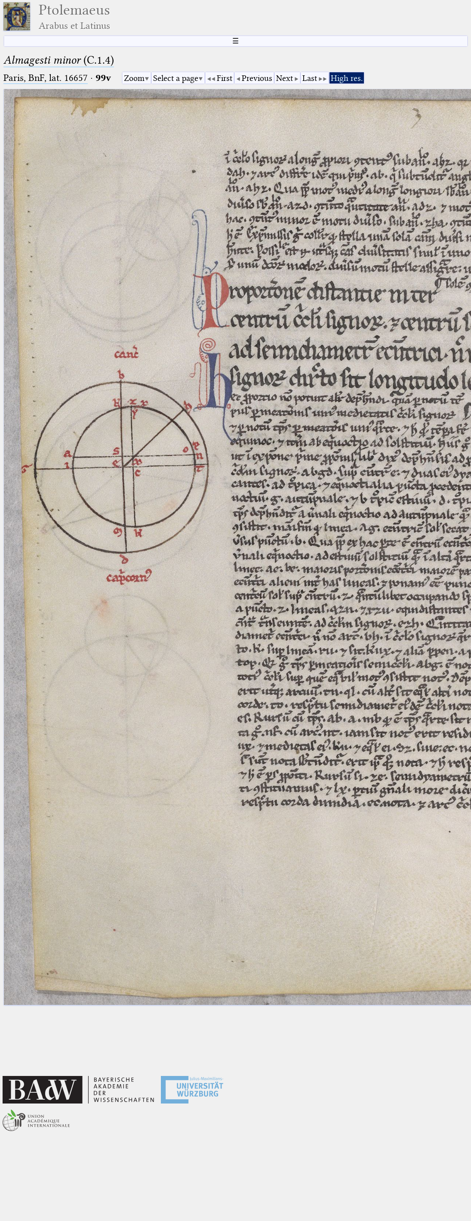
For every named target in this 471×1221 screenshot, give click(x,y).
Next (284, 78)
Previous (257, 78)
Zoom (134, 78)
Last (309, 78)
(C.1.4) (58, 60)
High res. (347, 78)
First (224, 78)
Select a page (175, 78)
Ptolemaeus (74, 16)
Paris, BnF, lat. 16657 (45, 77)
